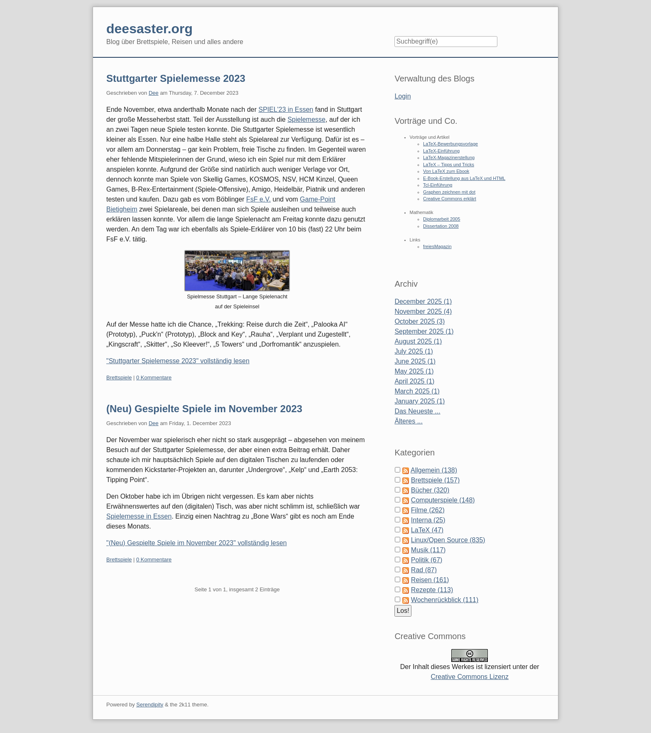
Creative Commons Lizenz (470, 676)
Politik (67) (427, 559)
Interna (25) (428, 520)
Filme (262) (428, 510)
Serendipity (149, 704)
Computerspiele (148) (443, 500)
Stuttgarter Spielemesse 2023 (175, 78)
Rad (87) (424, 569)
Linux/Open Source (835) (448, 540)
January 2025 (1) (419, 401)
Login (402, 96)
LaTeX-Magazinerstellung (449, 157)
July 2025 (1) (413, 351)
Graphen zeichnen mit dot (449, 191)
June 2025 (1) (415, 361)
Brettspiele (119, 377)
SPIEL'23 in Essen (285, 109)
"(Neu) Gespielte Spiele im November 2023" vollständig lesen (196, 542)
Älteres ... (408, 421)
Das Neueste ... (417, 411)
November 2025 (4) (423, 311)
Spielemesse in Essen (138, 516)
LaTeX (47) (427, 530)
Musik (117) (428, 549)
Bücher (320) (430, 490)
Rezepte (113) (432, 589)
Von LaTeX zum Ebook (446, 171)
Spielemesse (306, 119)
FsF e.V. (258, 199)
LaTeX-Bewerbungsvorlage (450, 143)
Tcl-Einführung (437, 184)
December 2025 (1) (423, 301)
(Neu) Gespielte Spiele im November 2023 (204, 408)
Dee (154, 93)
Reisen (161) (430, 579)
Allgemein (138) (434, 470)
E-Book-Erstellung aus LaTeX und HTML (464, 178)
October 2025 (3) (419, 321)
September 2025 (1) (423, 331)
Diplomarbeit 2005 (441, 218)
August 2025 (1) (418, 341)
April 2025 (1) (414, 381)
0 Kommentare (153, 377)
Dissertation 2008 (441, 226)
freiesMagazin (437, 246)
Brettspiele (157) (435, 480)
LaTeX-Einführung (441, 150)
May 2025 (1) (413, 371)
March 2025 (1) (417, 391)
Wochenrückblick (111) (444, 599)
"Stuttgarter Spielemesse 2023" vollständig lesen (178, 360)
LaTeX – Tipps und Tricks (448, 164)
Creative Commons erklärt (449, 198)
